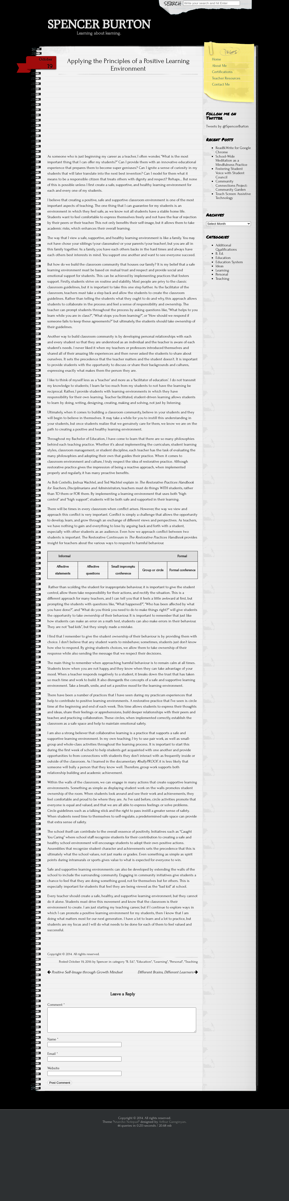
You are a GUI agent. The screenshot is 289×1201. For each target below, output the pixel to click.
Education (144, 962)
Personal (176, 962)
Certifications (222, 72)
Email (52, 1054)
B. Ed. (130, 962)
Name (52, 1039)
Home (216, 59)
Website (53, 1068)
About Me (219, 65)
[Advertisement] (228, 373)
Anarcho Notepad (126, 1122)
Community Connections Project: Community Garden (231, 185)
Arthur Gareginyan (172, 1122)
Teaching (191, 962)
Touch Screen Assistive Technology (233, 196)
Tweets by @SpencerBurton (227, 126)
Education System (229, 262)
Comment (56, 1004)
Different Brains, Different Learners (168, 972)
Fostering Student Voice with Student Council (230, 173)
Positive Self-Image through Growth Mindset (84, 972)
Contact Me (221, 84)
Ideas (220, 266)
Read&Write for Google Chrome (233, 150)
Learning (160, 962)
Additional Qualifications (226, 247)
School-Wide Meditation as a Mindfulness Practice (231, 160)
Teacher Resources (226, 78)
